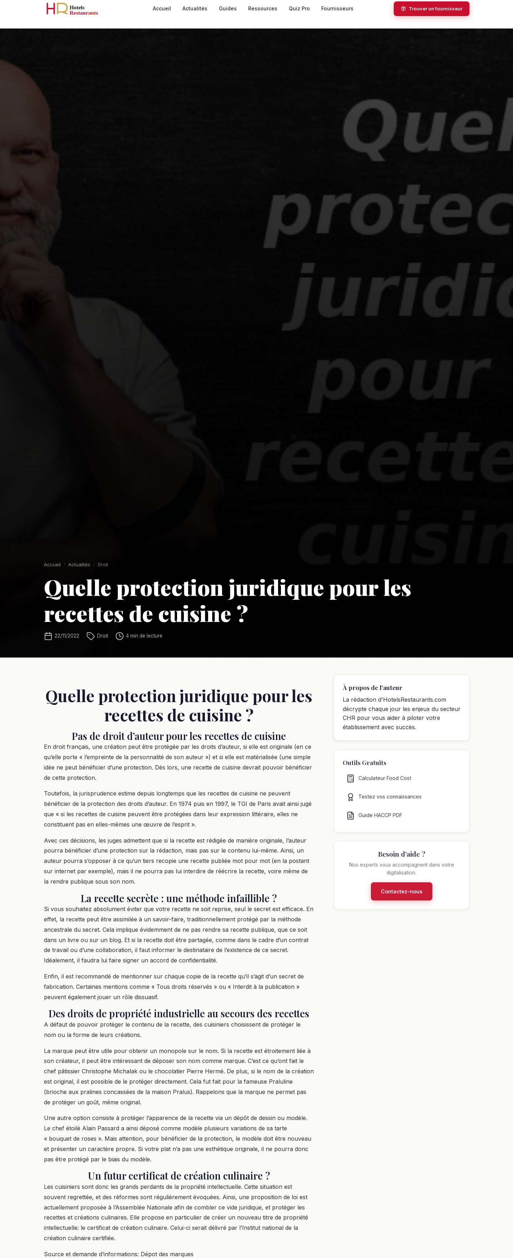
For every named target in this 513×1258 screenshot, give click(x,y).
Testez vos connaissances (384, 807)
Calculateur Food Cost (378, 788)
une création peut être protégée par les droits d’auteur (166, 746)
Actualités (194, 8)
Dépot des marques (167, 1254)
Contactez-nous (401, 902)
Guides (228, 8)
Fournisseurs (337, 8)
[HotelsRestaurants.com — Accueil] (78, 8)
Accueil (162, 8)
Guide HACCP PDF (374, 825)
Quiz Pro (299, 8)
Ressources (262, 8)
